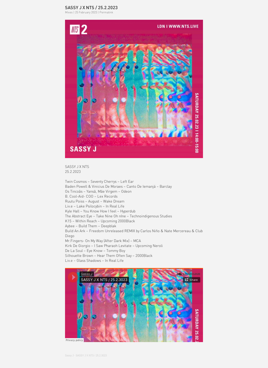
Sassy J (69, 355)
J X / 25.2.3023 (91, 355)
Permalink (106, 12)
